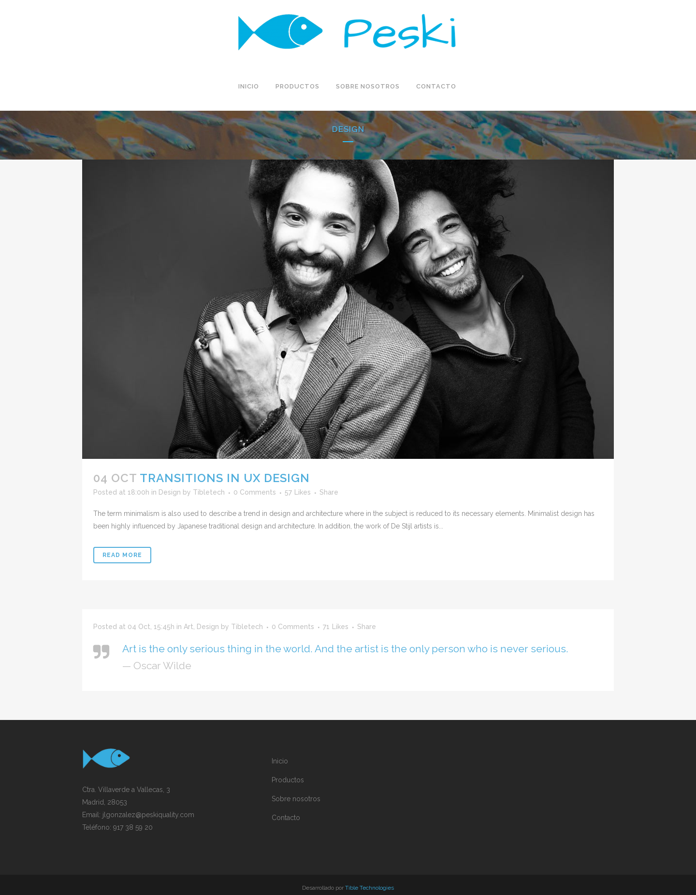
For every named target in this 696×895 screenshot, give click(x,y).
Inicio (280, 761)
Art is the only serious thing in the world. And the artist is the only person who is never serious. (345, 649)
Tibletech (209, 492)
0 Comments (254, 492)
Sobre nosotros (296, 799)
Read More (122, 555)
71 (335, 626)
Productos (288, 780)
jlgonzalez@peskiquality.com (148, 815)
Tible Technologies (369, 887)
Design (170, 492)
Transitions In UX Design (225, 478)
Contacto (286, 818)
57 (298, 492)
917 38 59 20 (133, 827)
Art (188, 627)
